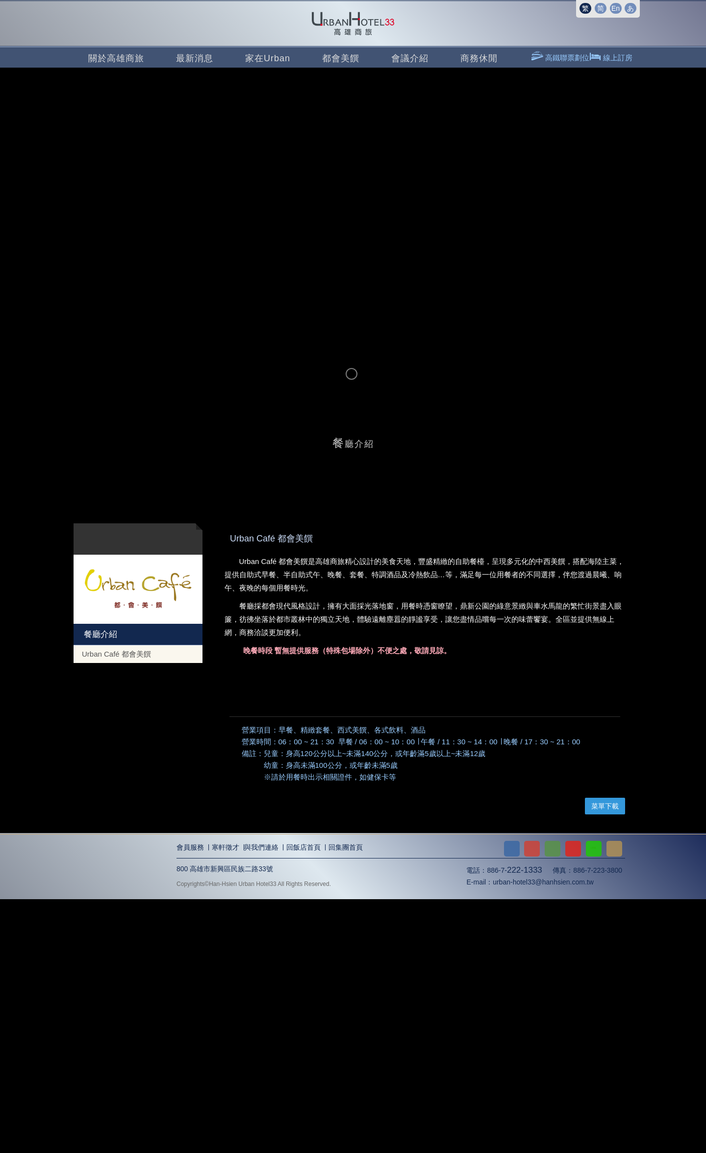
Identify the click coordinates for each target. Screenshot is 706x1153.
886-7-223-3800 (597, 1124)
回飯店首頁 (303, 1101)
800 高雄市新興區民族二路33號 (224, 1123)
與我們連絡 (261, 1101)
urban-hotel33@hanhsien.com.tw (543, 1136)
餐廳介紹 (99, 634)
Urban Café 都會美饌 (116, 654)
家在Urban (267, 58)
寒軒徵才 (225, 1101)
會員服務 (190, 1101)
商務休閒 (479, 58)
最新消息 (194, 58)
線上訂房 (616, 57)
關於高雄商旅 (116, 58)
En (615, 8)
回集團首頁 (345, 1101)
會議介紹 (410, 58)
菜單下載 (605, 1060)
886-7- (514, 1124)
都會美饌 (340, 58)
